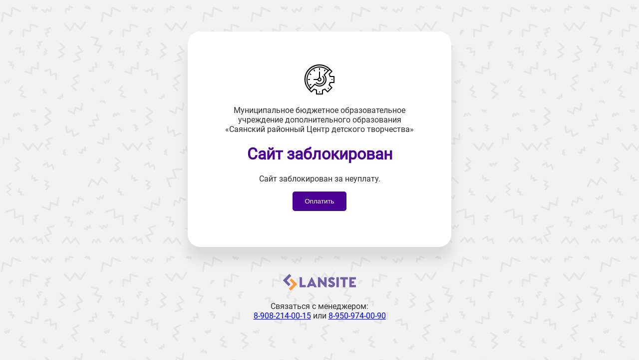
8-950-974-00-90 (357, 315)
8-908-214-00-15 (282, 315)
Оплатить (319, 201)
